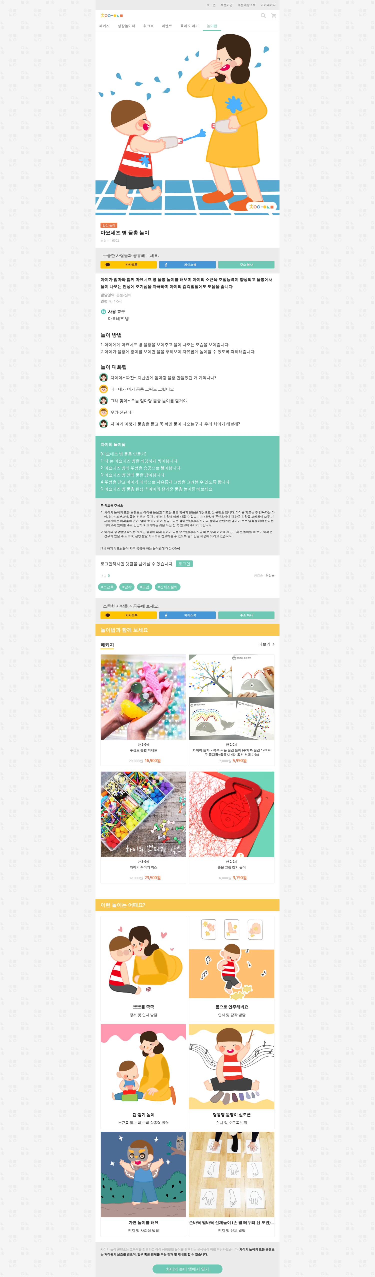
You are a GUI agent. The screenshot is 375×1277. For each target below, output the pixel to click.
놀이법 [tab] (212, 25)
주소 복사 (246, 264)
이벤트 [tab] (167, 25)
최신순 (270, 575)
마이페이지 (268, 5)
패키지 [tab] (104, 25)
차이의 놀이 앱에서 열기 (187, 1269)
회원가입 (227, 5)
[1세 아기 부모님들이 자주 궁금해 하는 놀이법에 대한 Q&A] (140, 548)
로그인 (211, 5)
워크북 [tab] (148, 25)
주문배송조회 (247, 5)
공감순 (258, 575)
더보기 (266, 644)
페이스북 (180, 264)
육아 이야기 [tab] (189, 25)
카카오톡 (122, 264)
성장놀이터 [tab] (126, 25)
